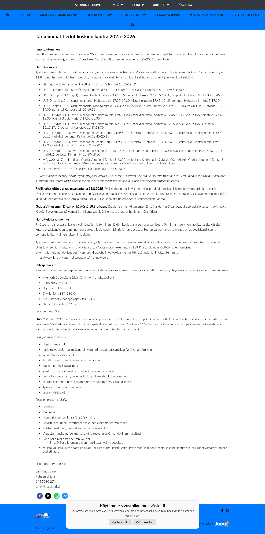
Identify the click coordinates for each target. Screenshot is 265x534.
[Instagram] (226, 510)
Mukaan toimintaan (58, 15)
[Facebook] (220, 510)
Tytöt (117, 5)
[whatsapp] (56, 496)
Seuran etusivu (88, 5)
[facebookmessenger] (65, 496)
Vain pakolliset (144, 522)
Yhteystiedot (246, 15)
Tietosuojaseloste (47, 528)
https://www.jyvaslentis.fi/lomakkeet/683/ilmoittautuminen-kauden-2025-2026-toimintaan (107, 59)
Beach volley (133, 15)
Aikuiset (161, 5)
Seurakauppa (167, 15)
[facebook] (40, 496)
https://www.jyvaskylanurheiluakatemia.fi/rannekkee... (72, 257)
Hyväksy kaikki (121, 522)
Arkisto (185, 5)
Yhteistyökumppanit (207, 15)
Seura (24, 15)
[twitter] (48, 496)
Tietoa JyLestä (99, 15)
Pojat (137, 5)
